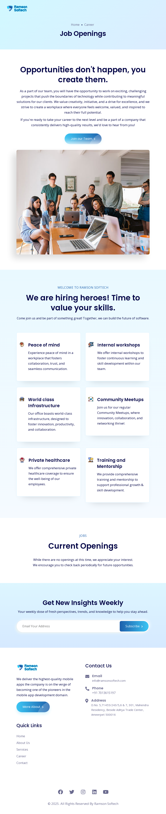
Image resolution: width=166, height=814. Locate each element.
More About (36, 707)
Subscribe (134, 626)
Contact (22, 763)
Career (89, 24)
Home (75, 24)
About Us (23, 743)
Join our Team (86, 138)
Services (22, 749)
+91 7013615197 (104, 693)
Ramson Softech (106, 803)
